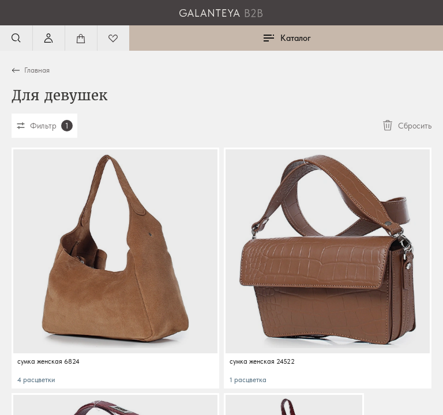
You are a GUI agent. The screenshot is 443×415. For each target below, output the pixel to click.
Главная (37, 70)
